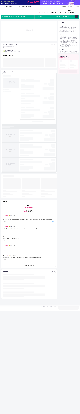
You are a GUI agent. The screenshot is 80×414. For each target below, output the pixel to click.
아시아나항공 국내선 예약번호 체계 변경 (25, 6)
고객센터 (77, 6)
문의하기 (53, 271)
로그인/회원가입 (64, 6)
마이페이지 (71, 6)
